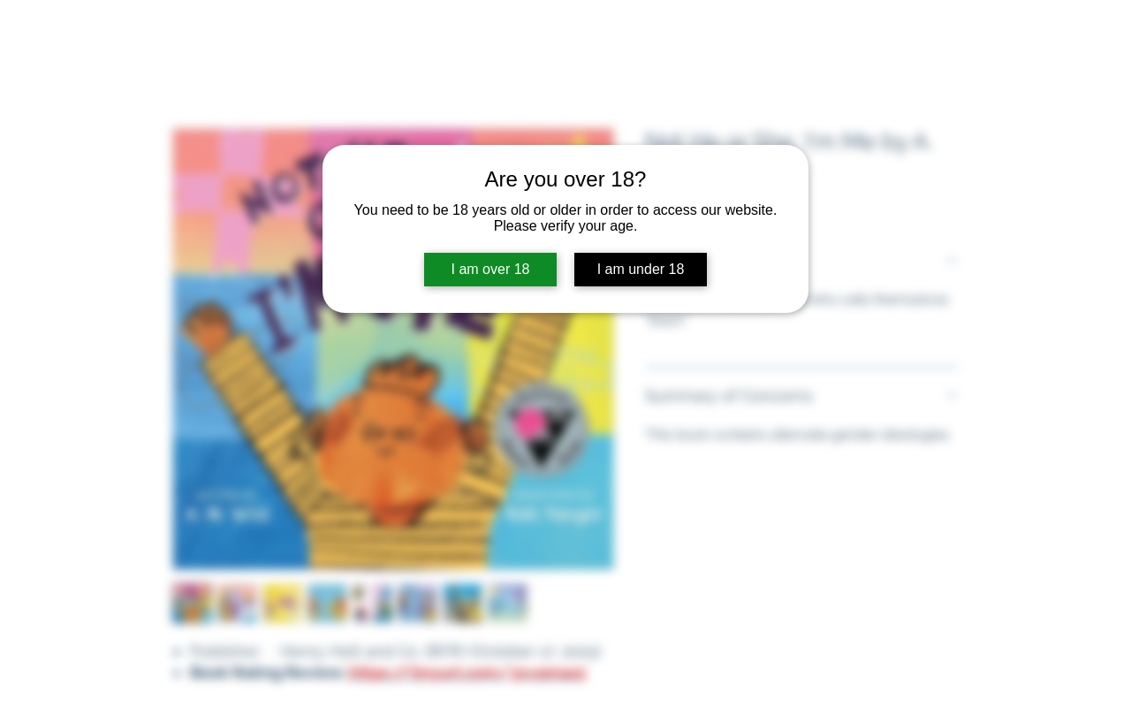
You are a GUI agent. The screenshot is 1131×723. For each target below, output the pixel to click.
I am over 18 (491, 269)
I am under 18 (641, 269)
